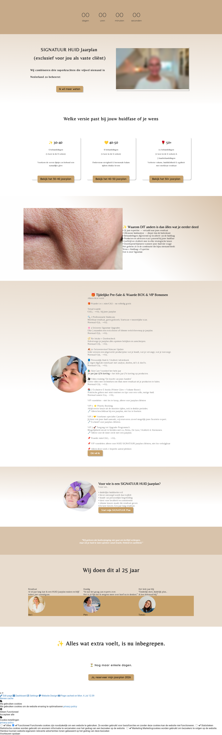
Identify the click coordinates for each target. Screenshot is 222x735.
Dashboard (20, 695)
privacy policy (70, 706)
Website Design (48, 695)
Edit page (6, 695)
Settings (33, 695)
